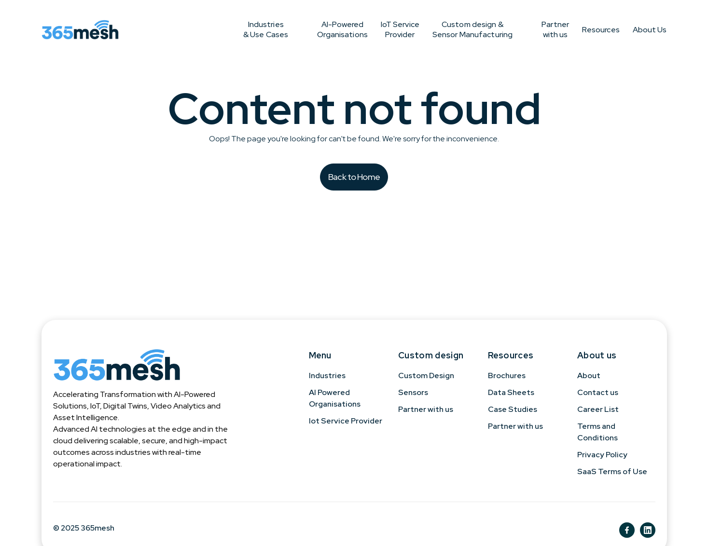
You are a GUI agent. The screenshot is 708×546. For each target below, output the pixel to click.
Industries (327, 375)
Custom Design (426, 375)
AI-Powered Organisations (278, 29)
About (588, 375)
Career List (598, 409)
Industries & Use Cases (201, 29)
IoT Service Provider (352, 29)
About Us (650, 30)
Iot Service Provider (345, 421)
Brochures (507, 375)
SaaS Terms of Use (612, 471)
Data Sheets (511, 392)
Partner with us (523, 29)
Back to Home (354, 176)
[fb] (627, 530)
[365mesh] (80, 29)
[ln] (647, 530)
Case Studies (512, 409)
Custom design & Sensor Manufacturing (440, 29)
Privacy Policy (602, 455)
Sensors (413, 392)
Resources (584, 30)
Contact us (597, 392)
